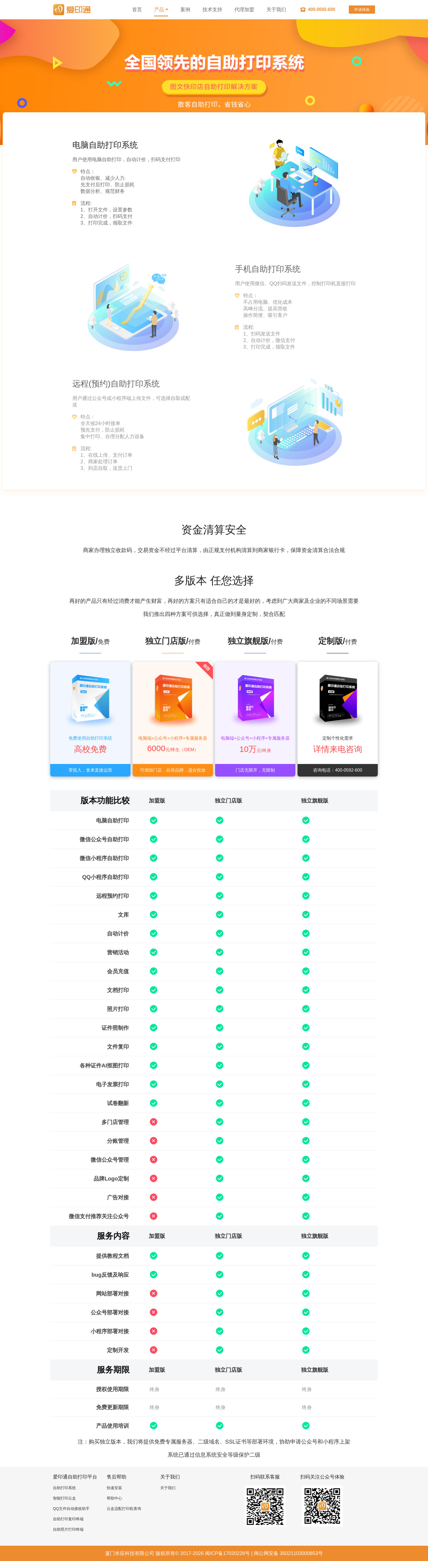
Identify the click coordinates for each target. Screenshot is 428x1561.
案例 (185, 9)
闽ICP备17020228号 (227, 1553)
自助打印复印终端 (68, 1519)
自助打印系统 (64, 1488)
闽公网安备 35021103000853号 (288, 1553)
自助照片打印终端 (68, 1529)
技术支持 (212, 9)
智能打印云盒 (64, 1498)
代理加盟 (244, 9)
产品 (161, 9)
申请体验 (362, 9)
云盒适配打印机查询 (124, 1508)
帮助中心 (114, 1498)
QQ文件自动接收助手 (71, 1508)
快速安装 (114, 1488)
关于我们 (276, 9)
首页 (137, 9)
